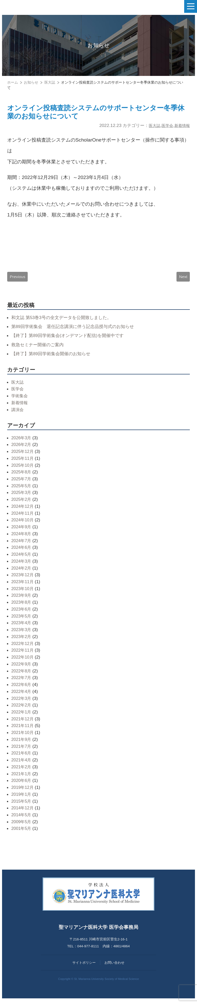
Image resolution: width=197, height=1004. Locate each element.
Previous (18, 279)
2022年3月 (21, 701)
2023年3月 (21, 633)
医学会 (164, 127)
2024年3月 (21, 564)
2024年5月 (21, 557)
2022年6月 (21, 688)
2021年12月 (23, 722)
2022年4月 (21, 695)
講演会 (17, 413)
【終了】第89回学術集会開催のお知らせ (53, 357)
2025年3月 (21, 496)
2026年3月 (21, 441)
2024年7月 (21, 544)
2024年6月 (21, 551)
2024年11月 (23, 516)
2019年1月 (21, 797)
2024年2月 (21, 571)
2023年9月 (21, 599)
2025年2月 (21, 503)
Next (183, 279)
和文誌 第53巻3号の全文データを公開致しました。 (64, 321)
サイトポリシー (84, 966)
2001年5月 (21, 832)
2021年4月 (21, 763)
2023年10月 (23, 592)
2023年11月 (23, 585)
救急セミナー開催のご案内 (39, 348)
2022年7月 (21, 681)
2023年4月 (21, 626)
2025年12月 (23, 455)
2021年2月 (21, 770)
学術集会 (20, 399)
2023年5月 (21, 619)
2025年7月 (21, 482)
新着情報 (181, 127)
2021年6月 (21, 756)
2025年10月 (23, 468)
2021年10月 (23, 736)
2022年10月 (23, 660)
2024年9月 (21, 530)
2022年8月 (21, 674)
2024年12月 (23, 509)
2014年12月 (23, 811)
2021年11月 (23, 729)
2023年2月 (21, 640)
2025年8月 (21, 475)
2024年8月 (21, 537)
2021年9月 (21, 742)
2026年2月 (21, 448)
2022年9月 (21, 667)
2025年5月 (21, 489)
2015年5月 (21, 804)
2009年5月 (21, 825)
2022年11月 (23, 654)
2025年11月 (23, 461)
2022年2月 (21, 708)
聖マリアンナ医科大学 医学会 (29, 6)
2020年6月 (21, 784)
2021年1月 (21, 777)
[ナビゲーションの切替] (190, 6)
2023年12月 (23, 578)
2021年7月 (21, 749)
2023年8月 (21, 606)
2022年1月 (21, 715)
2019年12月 (23, 790)
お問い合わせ (114, 966)
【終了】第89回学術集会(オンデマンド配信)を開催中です (70, 339)
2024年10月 (23, 523)
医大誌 (150, 127)
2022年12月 (23, 647)
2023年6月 (21, 612)
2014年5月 (21, 818)
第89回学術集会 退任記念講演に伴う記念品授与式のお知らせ (76, 330)
